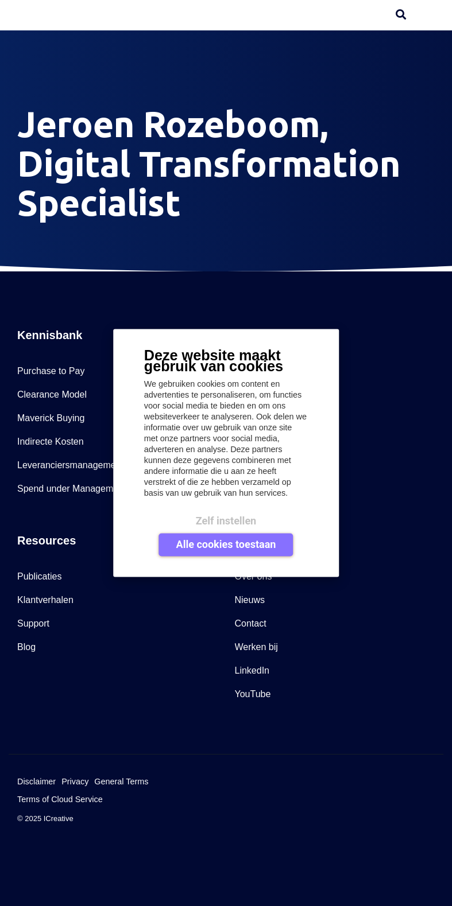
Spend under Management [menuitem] (71, 488)
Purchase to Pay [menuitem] (50, 371)
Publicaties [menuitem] (39, 576)
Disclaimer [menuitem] (36, 781)
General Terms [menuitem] (121, 781)
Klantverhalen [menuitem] (45, 600)
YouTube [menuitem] (253, 694)
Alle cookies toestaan (226, 544)
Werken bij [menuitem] (256, 647)
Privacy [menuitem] (74, 781)
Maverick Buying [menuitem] (50, 418)
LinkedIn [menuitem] (252, 670)
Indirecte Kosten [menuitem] (50, 441)
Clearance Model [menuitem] (52, 394)
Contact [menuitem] (250, 623)
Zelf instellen (226, 521)
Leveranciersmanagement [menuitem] (70, 465)
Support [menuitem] (33, 623)
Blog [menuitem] (26, 647)
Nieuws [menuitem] (250, 600)
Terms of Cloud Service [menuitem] (60, 799)
